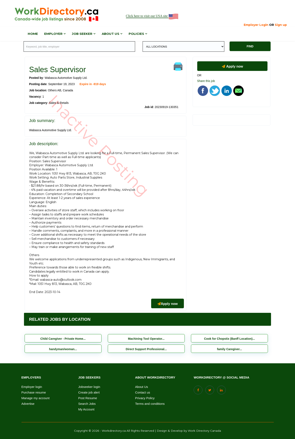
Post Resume (87, 398)
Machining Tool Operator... (146, 338)
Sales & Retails (59, 102)
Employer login (31, 387)
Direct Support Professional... (146, 349)
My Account (86, 409)
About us (110, 34)
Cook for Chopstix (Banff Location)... (229, 338)
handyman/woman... (63, 349)
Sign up (281, 25)
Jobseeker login (89, 387)
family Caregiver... (229, 349)
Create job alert (89, 392)
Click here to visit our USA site (152, 16)
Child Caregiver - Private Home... (63, 338)
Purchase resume (33, 392)
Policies (136, 34)
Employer (53, 34)
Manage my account (35, 398)
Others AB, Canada (60, 90)
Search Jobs (86, 404)
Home (33, 34)
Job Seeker (82, 34)
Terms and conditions (150, 404)
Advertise (28, 404)
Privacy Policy (144, 398)
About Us (141, 387)
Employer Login (256, 25)
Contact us (142, 392)
